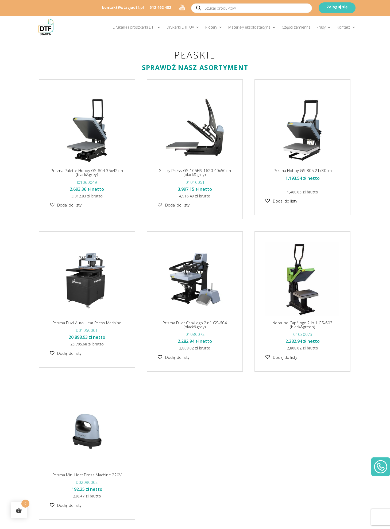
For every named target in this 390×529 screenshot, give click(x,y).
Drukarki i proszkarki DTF (134, 27)
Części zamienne (296, 27)
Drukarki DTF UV (180, 27)
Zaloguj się (337, 6)
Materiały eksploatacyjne (249, 27)
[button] (66, 204)
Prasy (321, 27)
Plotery (211, 27)
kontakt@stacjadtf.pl (123, 8)
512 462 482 (160, 8)
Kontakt (343, 27)
